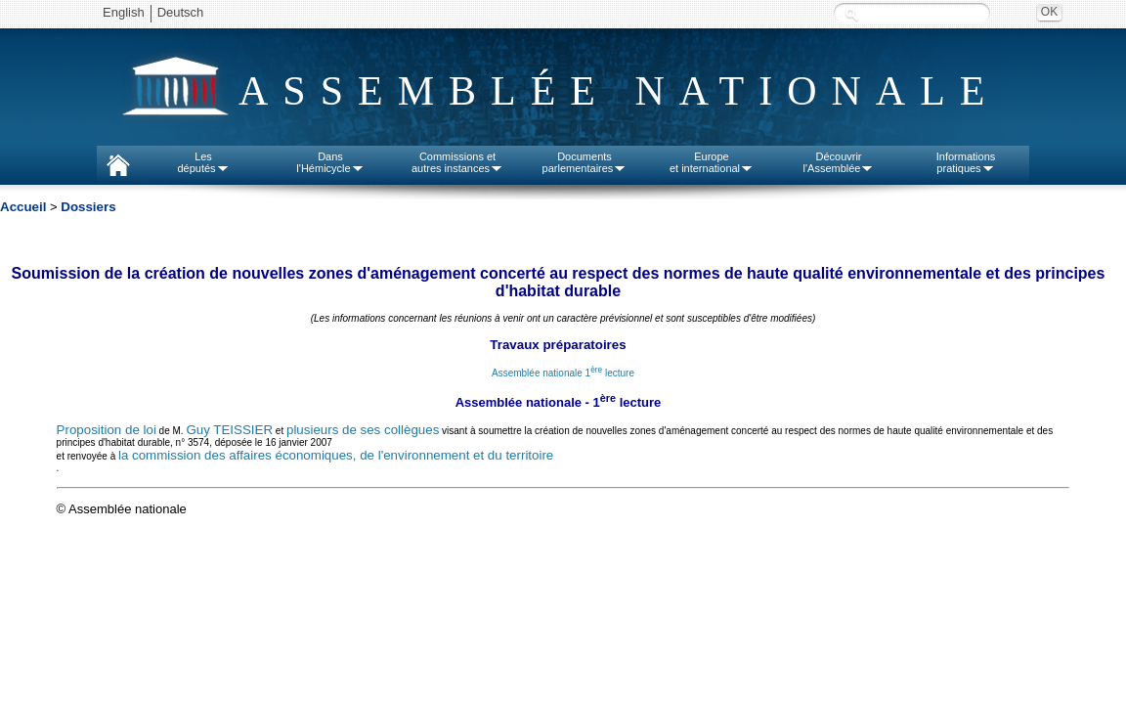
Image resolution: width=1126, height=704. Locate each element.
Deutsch (180, 12)
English (124, 12)
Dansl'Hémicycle (330, 162)
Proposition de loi (106, 429)
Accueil (23, 206)
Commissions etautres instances (457, 162)
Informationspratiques (966, 162)
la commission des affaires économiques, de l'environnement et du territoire (335, 455)
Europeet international (712, 162)
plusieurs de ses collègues (362, 429)
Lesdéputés (203, 162)
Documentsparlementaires (585, 162)
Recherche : (851, 14)
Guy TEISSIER (229, 429)
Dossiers (88, 206)
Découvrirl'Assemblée (839, 162)
